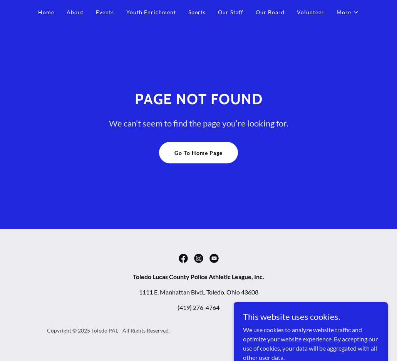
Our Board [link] (270, 12)
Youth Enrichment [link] (151, 12)
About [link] (75, 12)
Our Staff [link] (230, 12)
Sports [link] (197, 12)
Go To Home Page (198, 153)
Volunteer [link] (310, 12)
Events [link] (105, 12)
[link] (183, 258)
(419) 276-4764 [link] (198, 307)
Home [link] (46, 12)
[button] (348, 12)
